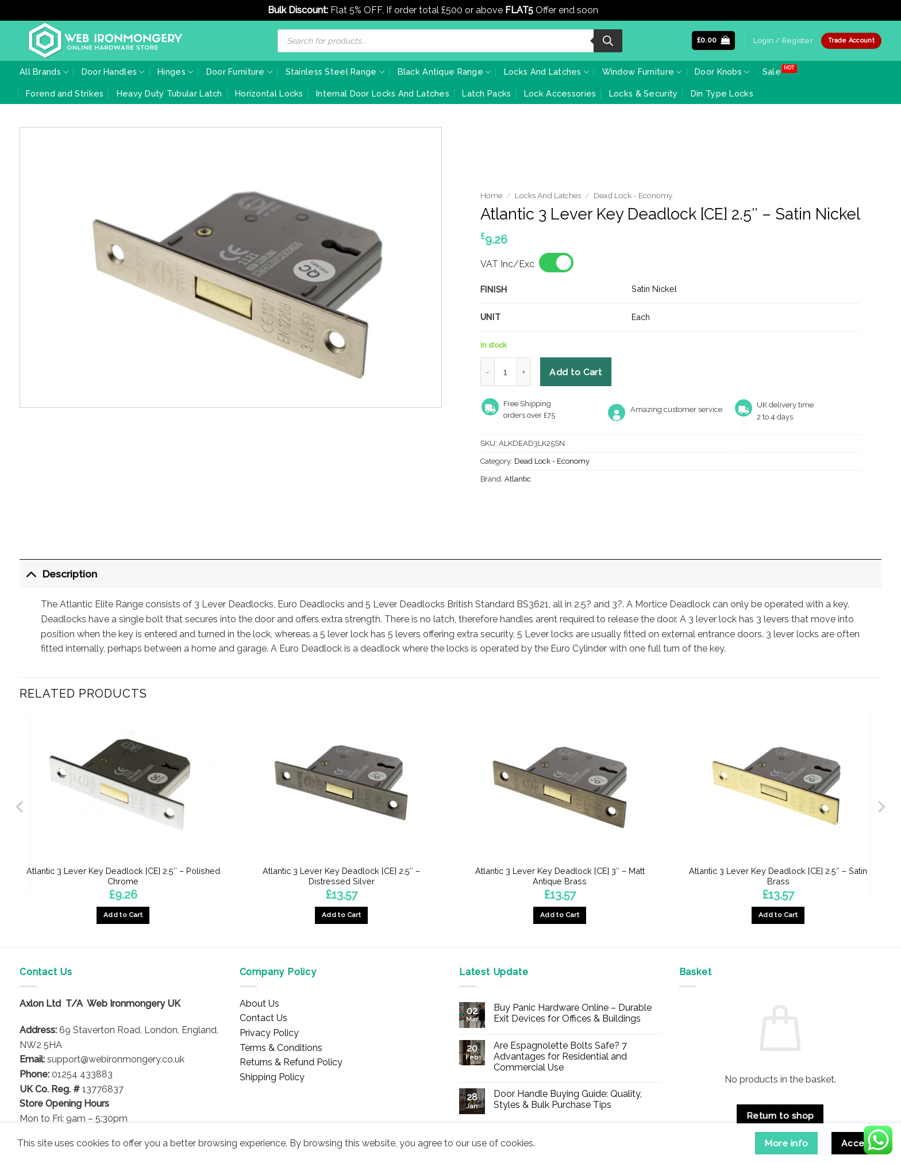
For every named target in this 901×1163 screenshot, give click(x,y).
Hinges (175, 72)
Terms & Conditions (281, 1047)
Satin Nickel (654, 289)
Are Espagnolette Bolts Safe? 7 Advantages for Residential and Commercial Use (560, 1056)
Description (58, 573)
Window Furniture (642, 72)
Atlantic (518, 479)
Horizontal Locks (269, 93)
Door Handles (113, 72)
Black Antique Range (444, 72)
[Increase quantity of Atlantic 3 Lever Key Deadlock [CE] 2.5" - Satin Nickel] (524, 371)
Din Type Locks (722, 93)
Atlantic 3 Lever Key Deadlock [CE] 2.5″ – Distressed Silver (341, 876)
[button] (714, 40)
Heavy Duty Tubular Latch (169, 93)
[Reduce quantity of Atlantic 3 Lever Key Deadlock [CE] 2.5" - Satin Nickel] (487, 371)
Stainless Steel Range (335, 72)
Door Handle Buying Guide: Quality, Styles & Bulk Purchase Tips (568, 1099)
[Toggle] (31, 573)
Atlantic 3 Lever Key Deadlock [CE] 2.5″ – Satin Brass (778, 876)
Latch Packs (486, 93)
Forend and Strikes (64, 93)
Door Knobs (722, 72)
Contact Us (263, 1017)
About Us (259, 1003)
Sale (772, 71)
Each (641, 317)
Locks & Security (643, 93)
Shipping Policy (272, 1077)
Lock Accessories (560, 93)
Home (491, 195)
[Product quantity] (505, 371)
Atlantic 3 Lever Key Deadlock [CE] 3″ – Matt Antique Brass (560, 876)
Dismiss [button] (616, 10)
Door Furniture (239, 72)
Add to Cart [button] (123, 915)
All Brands (44, 72)
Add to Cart (575, 372)
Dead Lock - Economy (633, 195)
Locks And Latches (546, 72)
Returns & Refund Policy (291, 1062)
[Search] (608, 40)
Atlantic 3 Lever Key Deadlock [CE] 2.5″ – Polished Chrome (123, 876)
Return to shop (780, 1115)
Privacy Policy (269, 1032)
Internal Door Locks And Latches (382, 93)
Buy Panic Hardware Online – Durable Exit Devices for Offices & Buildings (573, 1013)
